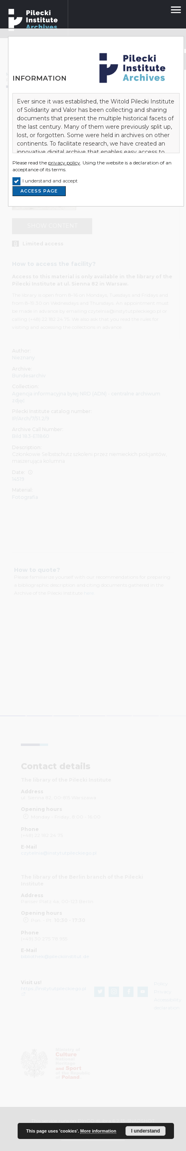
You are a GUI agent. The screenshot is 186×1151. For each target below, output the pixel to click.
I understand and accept (50, 181)
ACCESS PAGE (39, 191)
